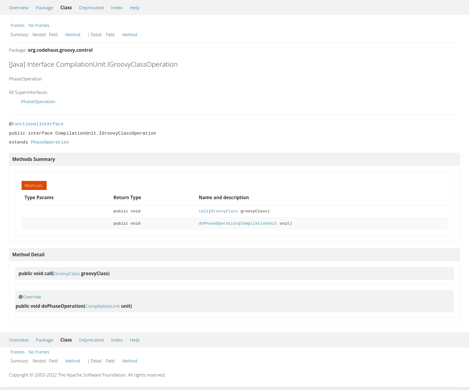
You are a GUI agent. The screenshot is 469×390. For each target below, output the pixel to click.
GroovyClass (224, 211)
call (204, 211)
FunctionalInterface (37, 124)
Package (44, 7)
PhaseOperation (38, 101)
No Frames (39, 25)
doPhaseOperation (218, 223)
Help (135, 7)
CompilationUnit (258, 223)
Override (32, 297)
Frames (17, 25)
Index (117, 7)
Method (73, 34)
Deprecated (91, 7)
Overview (19, 7)
